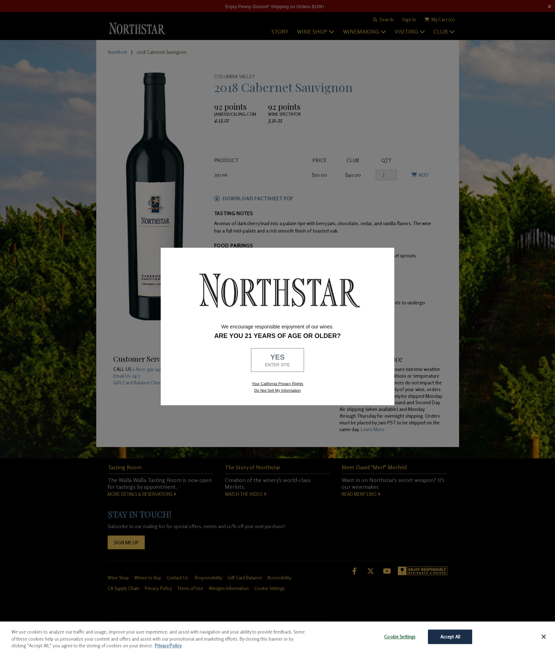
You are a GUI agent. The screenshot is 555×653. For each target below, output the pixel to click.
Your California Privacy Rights (277, 383)
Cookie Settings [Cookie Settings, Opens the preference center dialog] (400, 636)
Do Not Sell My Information (277, 390)
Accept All (450, 636)
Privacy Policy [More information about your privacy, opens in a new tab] (168, 645)
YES (277, 360)
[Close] (543, 637)
